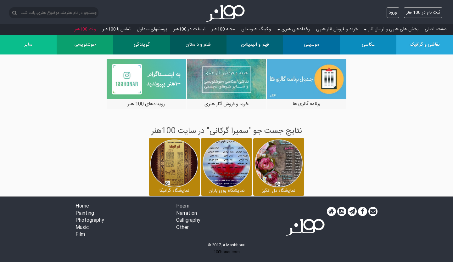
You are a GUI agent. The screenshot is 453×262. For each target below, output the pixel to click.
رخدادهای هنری (293, 29)
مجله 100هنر (223, 29)
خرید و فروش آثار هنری (337, 29)
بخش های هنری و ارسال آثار (391, 29)
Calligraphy (188, 220)
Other (182, 227)
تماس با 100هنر (117, 29)
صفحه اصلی (436, 29)
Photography (90, 220)
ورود (393, 12)
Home (82, 206)
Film (80, 234)
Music (82, 227)
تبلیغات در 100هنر (189, 29)
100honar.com (227, 252)
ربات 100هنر (85, 29)
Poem (182, 206)
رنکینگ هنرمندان (256, 29)
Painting (85, 213)
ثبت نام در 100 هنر (423, 12)
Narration (186, 213)
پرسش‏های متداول (152, 29)
